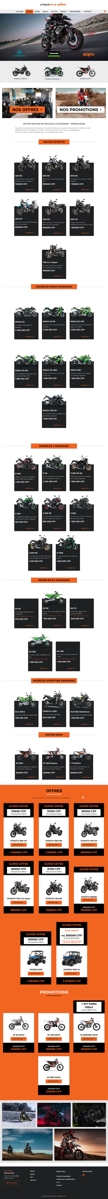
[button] (32, 1171)
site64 (64, 1196)
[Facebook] (105, 11)
